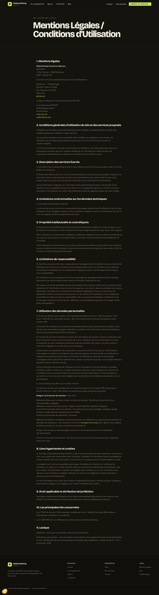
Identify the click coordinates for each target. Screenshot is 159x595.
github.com (40, 96)
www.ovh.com (41, 114)
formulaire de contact (89, 423)
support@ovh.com (43, 117)
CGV (141, 571)
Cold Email (60, 4)
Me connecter (121, 4)
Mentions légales (145, 567)
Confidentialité (144, 574)
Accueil (70, 567)
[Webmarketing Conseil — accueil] (17, 4)
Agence (50, 4)
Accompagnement (37, 4)
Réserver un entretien (140, 4)
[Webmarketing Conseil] (17, 564)
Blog (69, 4)
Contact (109, 4)
